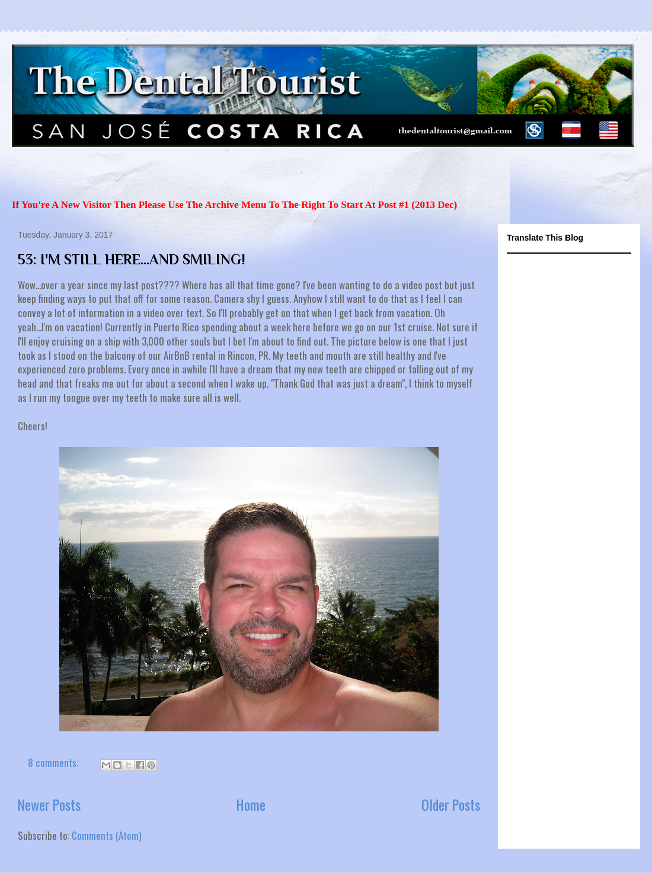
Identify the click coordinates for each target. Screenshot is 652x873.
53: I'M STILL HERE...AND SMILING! (131, 259)
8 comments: (54, 762)
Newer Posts (49, 804)
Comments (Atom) (106, 835)
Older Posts (450, 804)
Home (251, 804)
